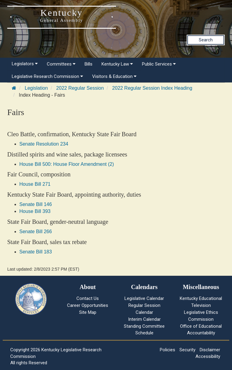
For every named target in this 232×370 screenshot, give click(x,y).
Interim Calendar (144, 319)
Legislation (36, 88)
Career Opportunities (87, 305)
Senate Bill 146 (35, 204)
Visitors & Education (114, 76)
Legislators (25, 63)
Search (206, 40)
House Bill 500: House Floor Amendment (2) (66, 164)
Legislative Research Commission (47, 76)
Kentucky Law (117, 64)
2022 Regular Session (80, 88)
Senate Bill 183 (35, 251)
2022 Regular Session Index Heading (152, 88)
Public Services (159, 64)
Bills (88, 64)
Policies (167, 349)
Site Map (87, 312)
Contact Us (87, 298)
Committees (61, 64)
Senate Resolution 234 (43, 143)
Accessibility (207, 356)
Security (187, 349)
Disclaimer (210, 349)
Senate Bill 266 (35, 231)
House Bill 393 (34, 211)
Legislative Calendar (144, 298)
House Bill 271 (34, 184)
